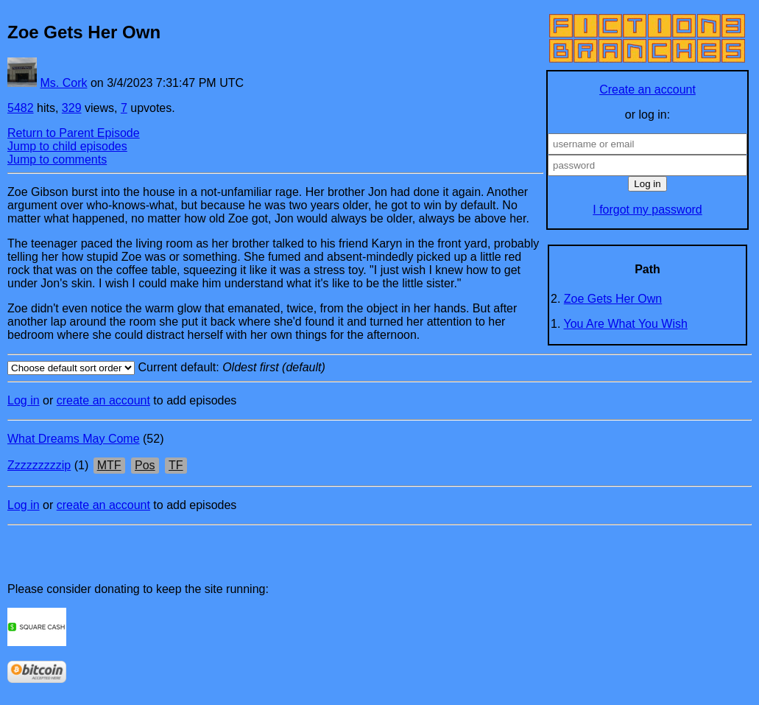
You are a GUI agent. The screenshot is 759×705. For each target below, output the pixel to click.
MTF (109, 465)
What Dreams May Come (73, 438)
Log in (23, 400)
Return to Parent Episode (73, 133)
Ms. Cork (63, 83)
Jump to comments (57, 159)
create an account (103, 400)
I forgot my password (647, 209)
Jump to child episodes (67, 146)
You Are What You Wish (626, 324)
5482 (20, 108)
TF (176, 465)
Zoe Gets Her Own (613, 298)
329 (72, 108)
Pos (145, 465)
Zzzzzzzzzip (39, 465)
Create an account (647, 89)
